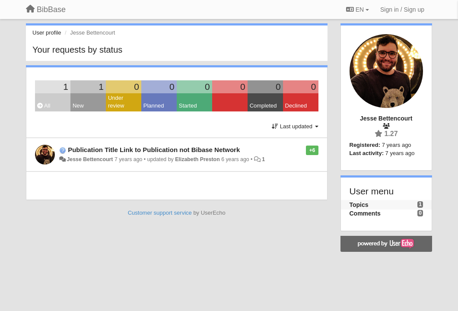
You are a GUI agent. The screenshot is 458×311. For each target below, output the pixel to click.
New (78, 105)
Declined (296, 105)
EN (357, 9)
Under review (116, 102)
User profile (46, 32)
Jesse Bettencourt (90, 159)
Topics (359, 204)
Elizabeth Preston (197, 159)
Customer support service (160, 212)
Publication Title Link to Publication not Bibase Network (154, 149)
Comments (365, 213)
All (43, 105)
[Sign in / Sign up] (402, 9)
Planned (153, 105)
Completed (263, 105)
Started (188, 105)
